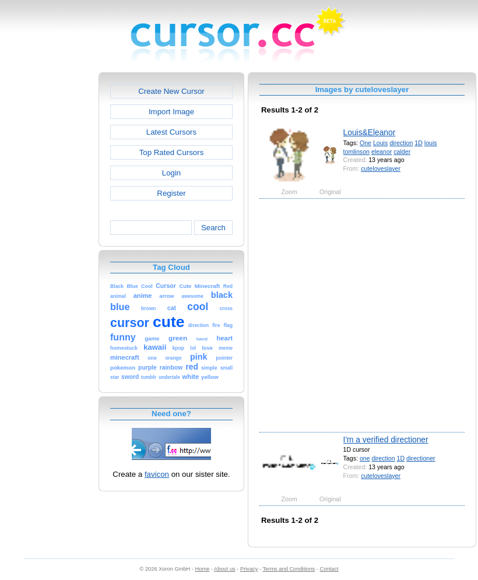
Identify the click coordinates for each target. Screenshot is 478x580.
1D (418, 142)
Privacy (249, 569)
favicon (157, 474)
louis (430, 142)
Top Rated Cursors (171, 152)
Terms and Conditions (288, 569)
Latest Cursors (171, 132)
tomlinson (356, 151)
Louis (380, 142)
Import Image (171, 111)
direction (401, 142)
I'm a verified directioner (385, 439)
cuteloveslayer (380, 168)
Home (202, 569)
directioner (420, 458)
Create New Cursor (171, 91)
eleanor (381, 151)
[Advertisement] (115, 314)
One (365, 142)
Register (171, 193)
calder (401, 151)
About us (225, 569)
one (365, 458)
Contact (329, 569)
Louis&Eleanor (369, 132)
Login (171, 172)
